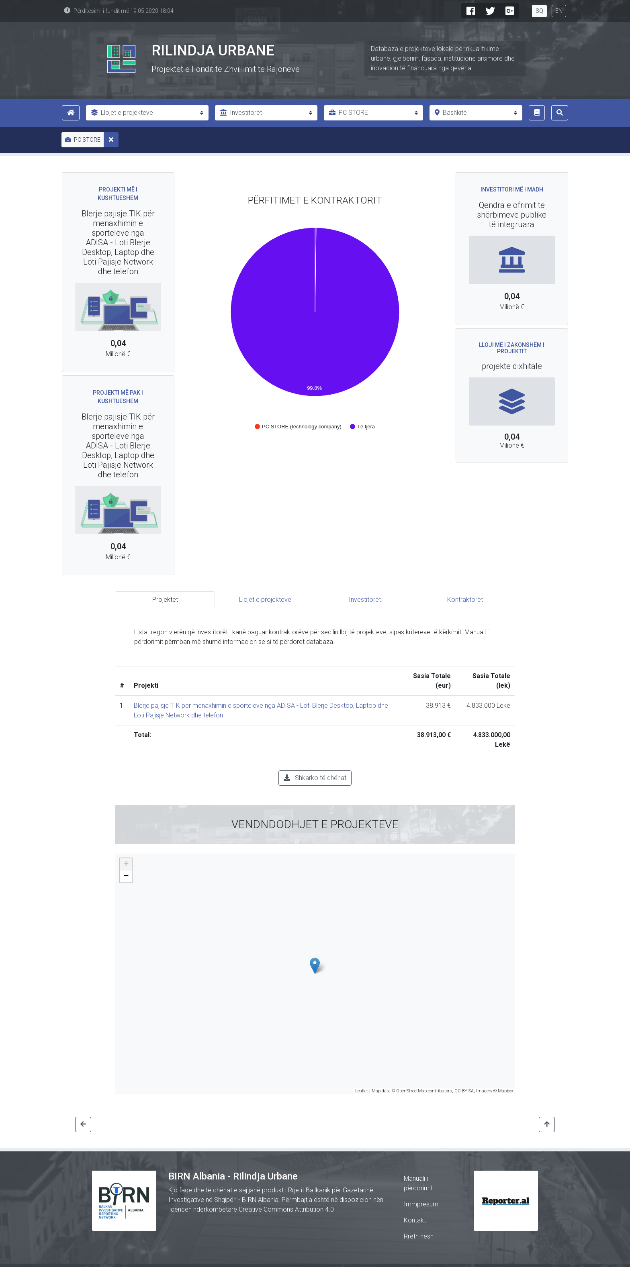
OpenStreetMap (411, 1091)
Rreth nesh (419, 1236)
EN (558, 11)
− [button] (126, 876)
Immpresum (421, 1204)
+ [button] (126, 864)
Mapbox (505, 1091)
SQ (539, 11)
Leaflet (361, 1091)
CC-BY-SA (464, 1091)
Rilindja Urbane (212, 50)
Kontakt (415, 1220)
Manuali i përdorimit (418, 1183)
